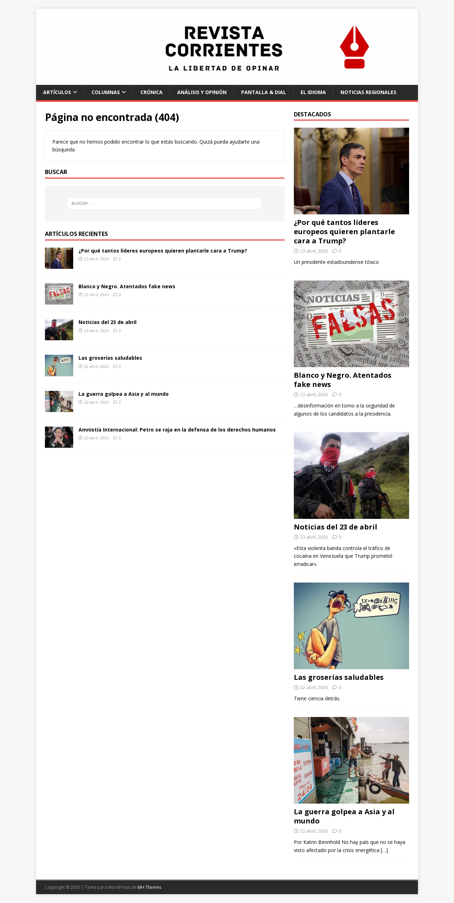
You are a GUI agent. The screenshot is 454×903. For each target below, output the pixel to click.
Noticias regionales (368, 92)
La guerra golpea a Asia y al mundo (123, 393)
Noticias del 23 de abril (107, 322)
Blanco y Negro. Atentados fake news (126, 286)
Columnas (106, 92)
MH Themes (149, 887)
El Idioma (313, 92)
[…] (384, 850)
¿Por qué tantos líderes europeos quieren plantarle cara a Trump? (162, 250)
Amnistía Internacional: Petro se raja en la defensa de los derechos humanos (177, 429)
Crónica (151, 92)
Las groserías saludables (110, 357)
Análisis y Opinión (202, 92)
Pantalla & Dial (263, 92)
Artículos (57, 92)
